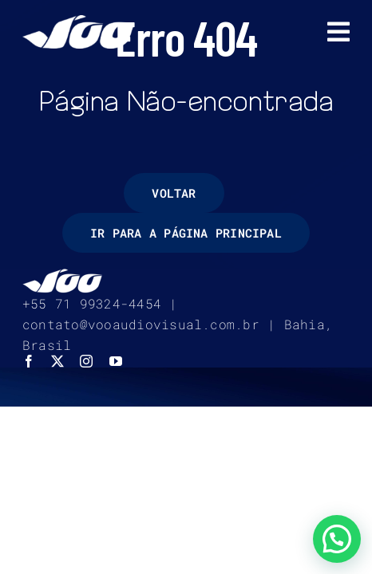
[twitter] (57, 401)
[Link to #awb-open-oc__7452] (338, 32)
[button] (337, 539)
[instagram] (86, 401)
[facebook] (28, 401)
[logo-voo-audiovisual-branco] (78, 21)
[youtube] (115, 401)
